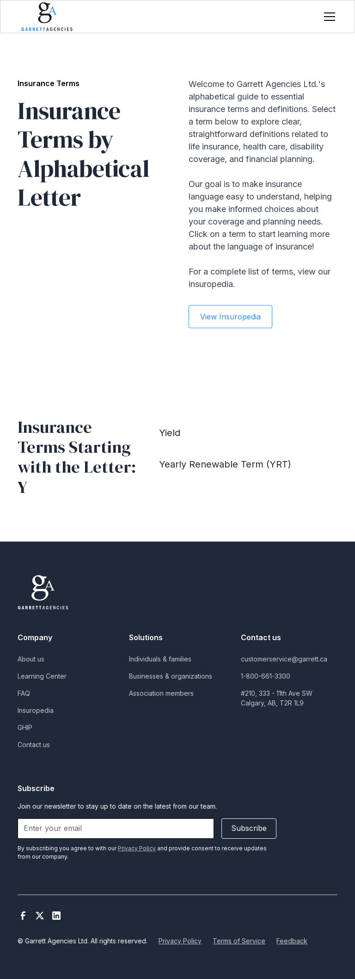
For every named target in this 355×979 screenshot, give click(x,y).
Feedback (291, 941)
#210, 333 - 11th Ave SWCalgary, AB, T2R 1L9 (276, 698)
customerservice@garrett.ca (284, 659)
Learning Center (42, 676)
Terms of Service (239, 941)
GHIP (25, 727)
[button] (327, 17)
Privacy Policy (180, 941)
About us (31, 659)
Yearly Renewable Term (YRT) (225, 464)
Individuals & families (160, 659)
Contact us (34, 744)
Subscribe (249, 828)
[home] (47, 16)
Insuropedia (36, 710)
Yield (169, 432)
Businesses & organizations (170, 676)
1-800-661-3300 (265, 676)
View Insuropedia (230, 316)
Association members (161, 693)
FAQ (24, 693)
